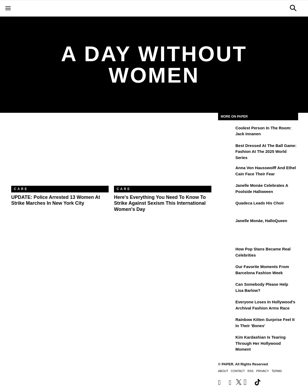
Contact (238, 371)
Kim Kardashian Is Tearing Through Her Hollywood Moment (260, 343)
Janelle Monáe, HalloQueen (261, 220)
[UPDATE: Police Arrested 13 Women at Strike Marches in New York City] (60, 153)
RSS (250, 371)
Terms (276, 371)
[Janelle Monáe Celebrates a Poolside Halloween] (226, 189)
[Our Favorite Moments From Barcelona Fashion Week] (226, 270)
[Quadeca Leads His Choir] (226, 207)
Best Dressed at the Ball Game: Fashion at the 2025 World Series (266, 151)
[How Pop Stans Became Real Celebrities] (226, 253)
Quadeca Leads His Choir (259, 203)
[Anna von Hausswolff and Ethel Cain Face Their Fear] (226, 171)
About (223, 371)
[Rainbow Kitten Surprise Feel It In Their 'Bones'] (226, 323)
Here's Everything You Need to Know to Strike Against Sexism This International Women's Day (160, 203)
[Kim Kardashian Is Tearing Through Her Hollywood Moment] (226, 341)
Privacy (262, 371)
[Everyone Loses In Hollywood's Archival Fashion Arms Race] (226, 305)
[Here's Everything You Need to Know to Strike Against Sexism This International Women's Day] (162, 153)
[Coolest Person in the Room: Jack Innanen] (226, 131)
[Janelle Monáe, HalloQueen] (226, 224)
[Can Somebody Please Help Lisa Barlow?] (226, 288)
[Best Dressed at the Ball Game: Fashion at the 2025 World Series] (226, 149)
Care (21, 189)
